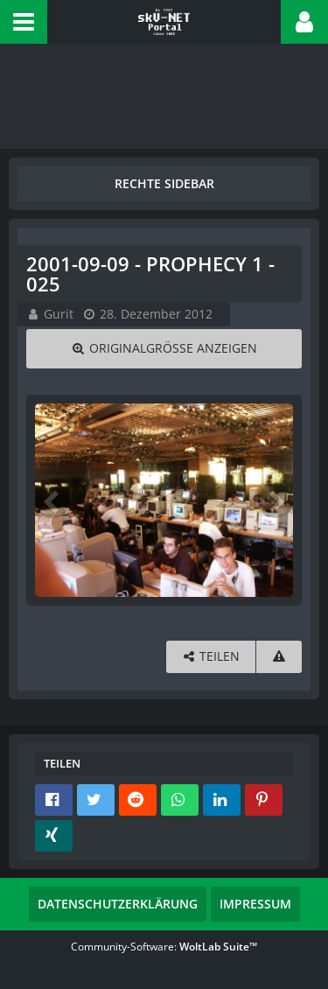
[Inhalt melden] (279, 657)
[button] (23, 22)
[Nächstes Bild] (275, 500)
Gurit (58, 313)
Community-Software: (164, 946)
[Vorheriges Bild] (52, 500)
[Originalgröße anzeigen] (164, 348)
